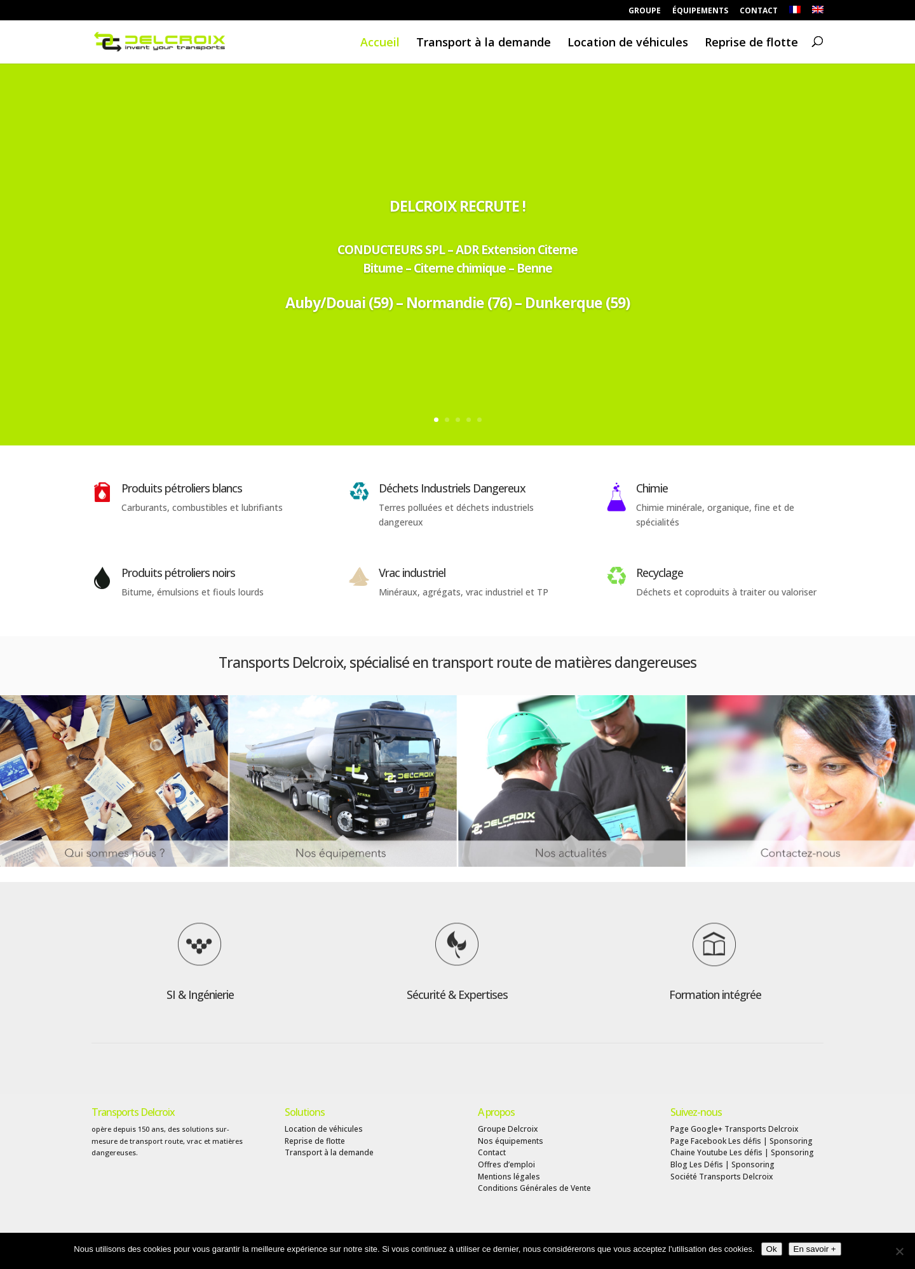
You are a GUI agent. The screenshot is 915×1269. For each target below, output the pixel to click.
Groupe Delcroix (508, 1128)
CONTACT (759, 11)
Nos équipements (510, 1141)
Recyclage (659, 572)
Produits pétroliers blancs (181, 488)
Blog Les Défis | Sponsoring (722, 1164)
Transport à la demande (483, 43)
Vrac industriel (412, 572)
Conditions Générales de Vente (534, 1188)
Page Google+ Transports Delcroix (734, 1128)
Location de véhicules (627, 43)
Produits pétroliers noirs (178, 572)
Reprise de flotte (751, 43)
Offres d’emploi (506, 1164)
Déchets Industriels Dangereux (452, 488)
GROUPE (644, 11)
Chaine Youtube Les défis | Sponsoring (742, 1152)
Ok (771, 1249)
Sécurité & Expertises (457, 994)
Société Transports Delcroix (721, 1176)
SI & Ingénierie (200, 994)
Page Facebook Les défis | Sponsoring (741, 1141)
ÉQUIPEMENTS (700, 11)
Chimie (652, 488)
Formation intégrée (715, 994)
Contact (492, 1152)
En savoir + (815, 1249)
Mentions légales (509, 1176)
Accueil (380, 43)
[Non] (899, 1251)
